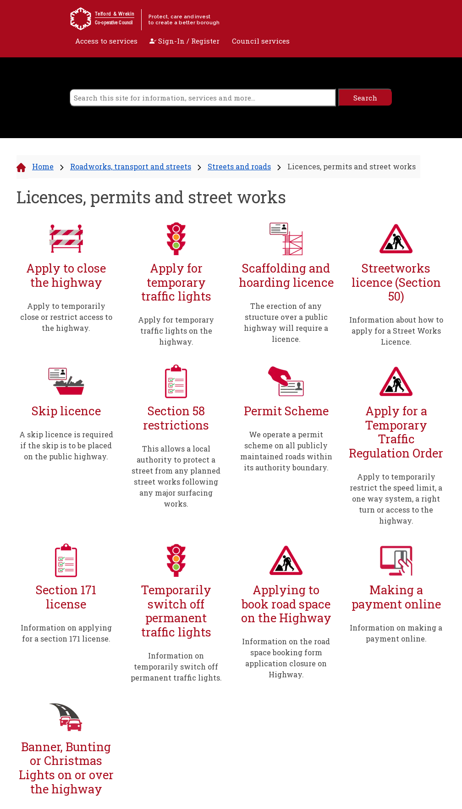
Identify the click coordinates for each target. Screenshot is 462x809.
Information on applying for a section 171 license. (66, 633)
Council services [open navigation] (261, 40)
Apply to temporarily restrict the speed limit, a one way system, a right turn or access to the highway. (396, 498)
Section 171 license (66, 597)
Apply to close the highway (66, 275)
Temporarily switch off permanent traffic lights (176, 611)
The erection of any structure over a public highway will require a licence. (286, 322)
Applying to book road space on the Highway (286, 604)
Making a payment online (396, 597)
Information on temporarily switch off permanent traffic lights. (176, 666)
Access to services (106, 40)
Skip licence (66, 411)
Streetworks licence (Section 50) (396, 282)
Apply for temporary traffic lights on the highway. (176, 330)
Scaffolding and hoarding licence (286, 275)
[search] (202, 97)
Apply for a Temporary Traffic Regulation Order (396, 432)
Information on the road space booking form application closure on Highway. (286, 657)
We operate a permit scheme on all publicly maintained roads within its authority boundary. (286, 451)
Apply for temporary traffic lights (176, 282)
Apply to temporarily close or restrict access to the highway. (66, 317)
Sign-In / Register (184, 40)
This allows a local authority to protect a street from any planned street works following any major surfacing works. (176, 476)
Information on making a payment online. (396, 633)
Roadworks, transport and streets (130, 166)
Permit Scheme (286, 411)
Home (43, 166)
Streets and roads (239, 166)
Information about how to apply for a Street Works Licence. (396, 330)
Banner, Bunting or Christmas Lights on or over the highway (66, 768)
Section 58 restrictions (176, 418)
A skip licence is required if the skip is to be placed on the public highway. (66, 445)
